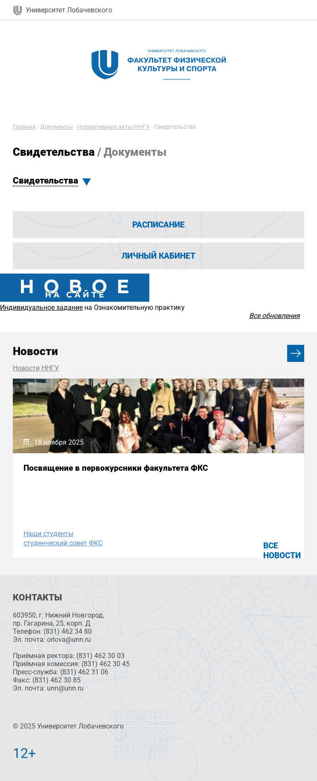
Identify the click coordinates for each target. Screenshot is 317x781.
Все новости (282, 550)
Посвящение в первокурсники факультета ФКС (115, 468)
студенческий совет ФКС (62, 543)
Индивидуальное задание (41, 307)
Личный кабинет (158, 256)
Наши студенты (48, 534)
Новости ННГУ (36, 368)
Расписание (158, 225)
